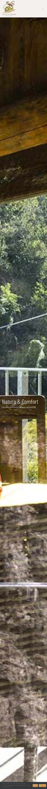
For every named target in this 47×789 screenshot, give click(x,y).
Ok (35, 785)
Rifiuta (42, 785)
